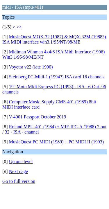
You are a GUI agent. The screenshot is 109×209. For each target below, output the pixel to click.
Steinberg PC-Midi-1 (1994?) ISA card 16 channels (57, 76)
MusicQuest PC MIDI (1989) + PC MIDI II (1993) (56, 141)
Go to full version (18, 181)
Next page (18, 171)
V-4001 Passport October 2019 (37, 116)
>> (19, 26)
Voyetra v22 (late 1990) (31, 66)
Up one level (21, 161)
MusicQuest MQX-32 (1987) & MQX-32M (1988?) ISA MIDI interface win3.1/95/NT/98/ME (54, 39)
